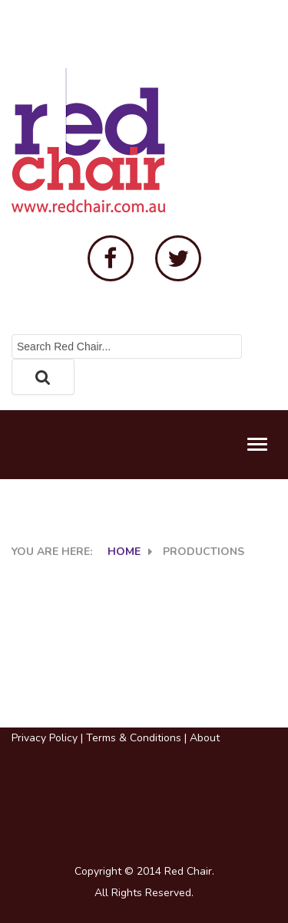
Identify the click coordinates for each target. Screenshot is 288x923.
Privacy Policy (45, 738)
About (205, 738)
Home (124, 551)
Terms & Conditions (133, 738)
